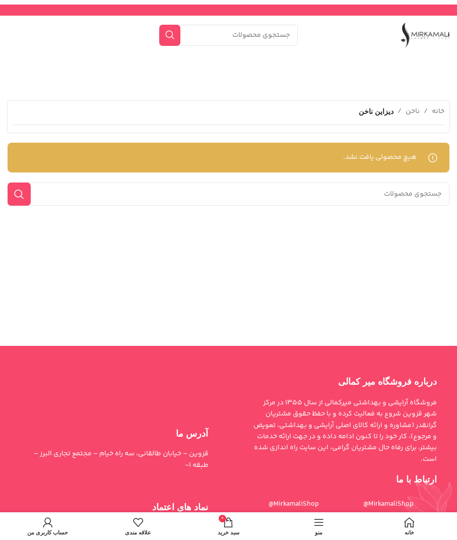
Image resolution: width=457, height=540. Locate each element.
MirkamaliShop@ (294, 504)
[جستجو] (228, 35)
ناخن (413, 111)
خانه (438, 111)
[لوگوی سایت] (425, 35)
